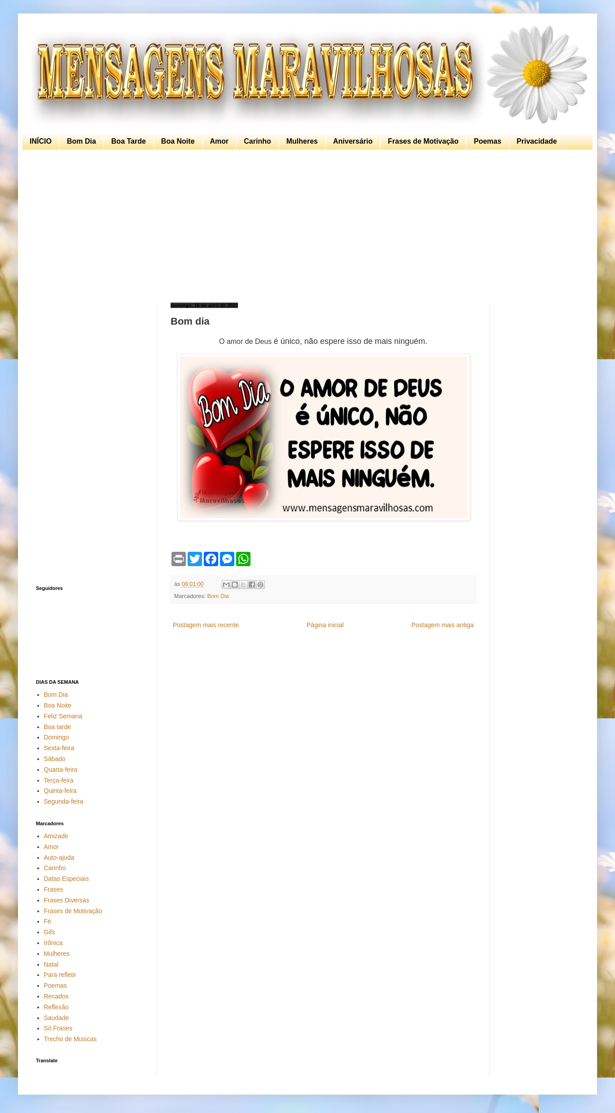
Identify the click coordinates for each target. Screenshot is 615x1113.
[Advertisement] (305, 226)
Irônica (53, 942)
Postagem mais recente (206, 625)
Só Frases (58, 1028)
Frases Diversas (66, 900)
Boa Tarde (128, 141)
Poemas (487, 141)
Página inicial (325, 625)
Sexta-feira (59, 748)
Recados (56, 996)
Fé (47, 921)
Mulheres (302, 141)
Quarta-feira (61, 769)
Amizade (56, 836)
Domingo (56, 737)
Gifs (49, 932)
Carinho (257, 141)
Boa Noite (178, 141)
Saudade (56, 1017)
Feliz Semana (63, 716)
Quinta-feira (60, 790)
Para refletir (60, 974)
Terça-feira (59, 780)
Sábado (55, 758)
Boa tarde (57, 726)
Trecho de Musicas (70, 1039)
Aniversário (353, 141)
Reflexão (56, 1007)
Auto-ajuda (59, 857)
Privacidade (537, 141)
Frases (53, 889)
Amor (219, 141)
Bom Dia (81, 141)
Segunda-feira (63, 801)
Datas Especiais (66, 878)
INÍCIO (41, 141)
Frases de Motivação (423, 141)
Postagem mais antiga (442, 625)
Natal (51, 964)
